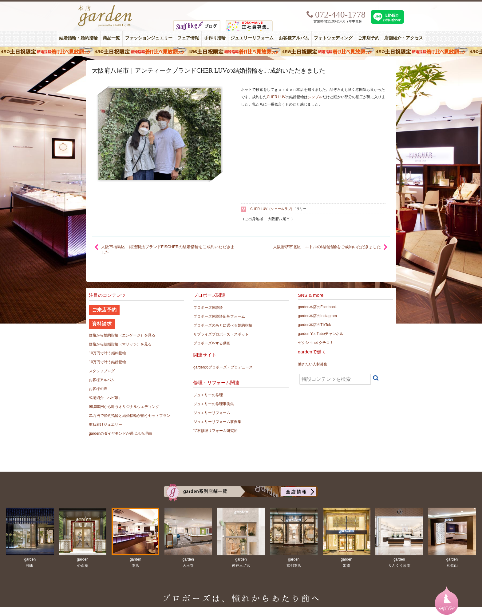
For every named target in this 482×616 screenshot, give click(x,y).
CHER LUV (276, 97)
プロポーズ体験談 (208, 307)
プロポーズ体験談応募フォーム (219, 316)
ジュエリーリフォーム (252, 38)
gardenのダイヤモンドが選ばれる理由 (120, 433)
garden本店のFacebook (317, 307)
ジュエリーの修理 (208, 395)
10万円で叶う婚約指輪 (107, 353)
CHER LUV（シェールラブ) (271, 209)
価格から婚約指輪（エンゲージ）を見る (122, 335)
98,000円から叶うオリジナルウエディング (124, 407)
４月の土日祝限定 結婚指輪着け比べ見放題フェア (241, 51)
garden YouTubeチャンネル (320, 334)
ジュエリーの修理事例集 (213, 404)
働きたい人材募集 (312, 364)
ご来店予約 (368, 38)
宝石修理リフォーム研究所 (215, 431)
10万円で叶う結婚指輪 (107, 362)
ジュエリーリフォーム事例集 (217, 422)
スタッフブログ (102, 371)
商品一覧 (111, 38)
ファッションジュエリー (148, 38)
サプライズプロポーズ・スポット (221, 334)
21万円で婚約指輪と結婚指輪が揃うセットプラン (129, 415)
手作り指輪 (215, 38)
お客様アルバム (294, 38)
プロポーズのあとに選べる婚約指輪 (222, 325)
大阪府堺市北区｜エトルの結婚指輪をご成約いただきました (327, 246)
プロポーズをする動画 (211, 343)
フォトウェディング (333, 38)
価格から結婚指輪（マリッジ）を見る (120, 344)
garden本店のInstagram (317, 316)
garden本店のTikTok (314, 325)
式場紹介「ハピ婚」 (105, 398)
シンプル (315, 97)
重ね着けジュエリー (105, 424)
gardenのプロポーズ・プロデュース (223, 367)
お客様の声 (98, 389)
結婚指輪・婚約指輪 (78, 38)
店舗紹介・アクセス (403, 38)
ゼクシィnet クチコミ (316, 342)
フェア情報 (188, 38)
